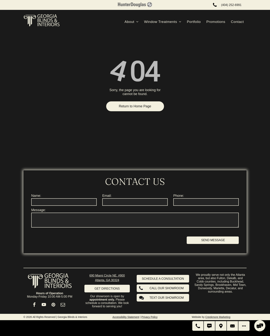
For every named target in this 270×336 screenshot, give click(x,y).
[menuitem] (131, 22)
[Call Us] (198, 326)
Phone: (178, 196)
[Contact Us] (232, 326)
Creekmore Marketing (217, 317)
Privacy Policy (149, 317)
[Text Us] (209, 326)
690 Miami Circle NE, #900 (107, 275)
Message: (38, 210)
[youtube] (44, 305)
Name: (36, 196)
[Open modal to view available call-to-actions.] (244, 326)
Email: (107, 196)
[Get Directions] (221, 326)
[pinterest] (53, 305)
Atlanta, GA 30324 (107, 280)
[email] (63, 305)
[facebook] (34, 305)
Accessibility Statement (125, 317)
